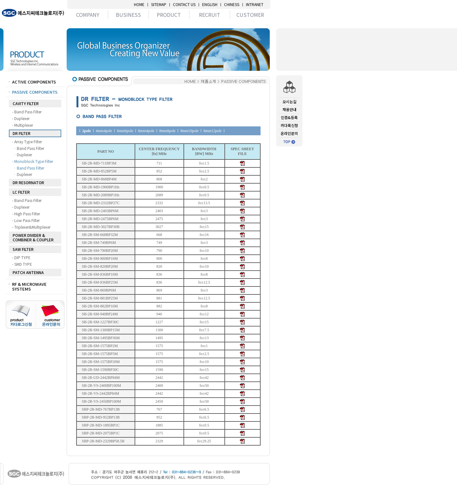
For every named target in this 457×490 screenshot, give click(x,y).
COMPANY (87, 14)
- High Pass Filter (27, 213)
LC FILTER (21, 192)
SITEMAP (158, 4)
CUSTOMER (250, 14)
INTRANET (254, 4)
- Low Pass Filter (27, 220)
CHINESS (231, 4)
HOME (139, 4)
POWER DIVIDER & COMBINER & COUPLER (33, 237)
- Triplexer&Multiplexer (32, 227)
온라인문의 (289, 133)
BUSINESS (128, 14)
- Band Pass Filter (28, 111)
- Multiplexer (23, 125)
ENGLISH (209, 4)
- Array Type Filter (28, 141)
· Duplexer (24, 154)
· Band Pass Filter (30, 148)
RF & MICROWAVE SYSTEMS (29, 286)
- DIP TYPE (22, 257)
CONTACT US (184, 4)
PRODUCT (169, 14)
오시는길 (289, 101)
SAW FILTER (23, 249)
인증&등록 (289, 117)
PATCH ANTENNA (28, 272)
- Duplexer (22, 118)
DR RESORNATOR (28, 182)
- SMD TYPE (23, 264)
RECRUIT (209, 14)
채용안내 (289, 109)
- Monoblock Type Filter (33, 161)
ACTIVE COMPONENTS (34, 82)
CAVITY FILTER (26, 103)
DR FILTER (21, 133)
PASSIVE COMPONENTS (34, 92)
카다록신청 (289, 125)
